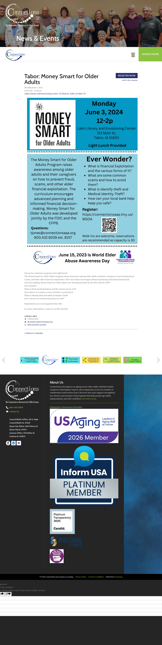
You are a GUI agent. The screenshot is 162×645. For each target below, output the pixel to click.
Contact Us (14, 411)
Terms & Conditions (96, 577)
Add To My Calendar (130, 80)
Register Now (126, 75)
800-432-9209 (16, 407)
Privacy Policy (80, 577)
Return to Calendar (34, 333)
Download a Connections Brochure (66, 407)
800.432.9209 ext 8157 (36, 325)
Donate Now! (150, 54)
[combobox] (142, 15)
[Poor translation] (8, 594)
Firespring (118, 577)
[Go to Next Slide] (158, 360)
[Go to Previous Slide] (4, 360)
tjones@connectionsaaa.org (39, 322)
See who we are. (90, 399)
